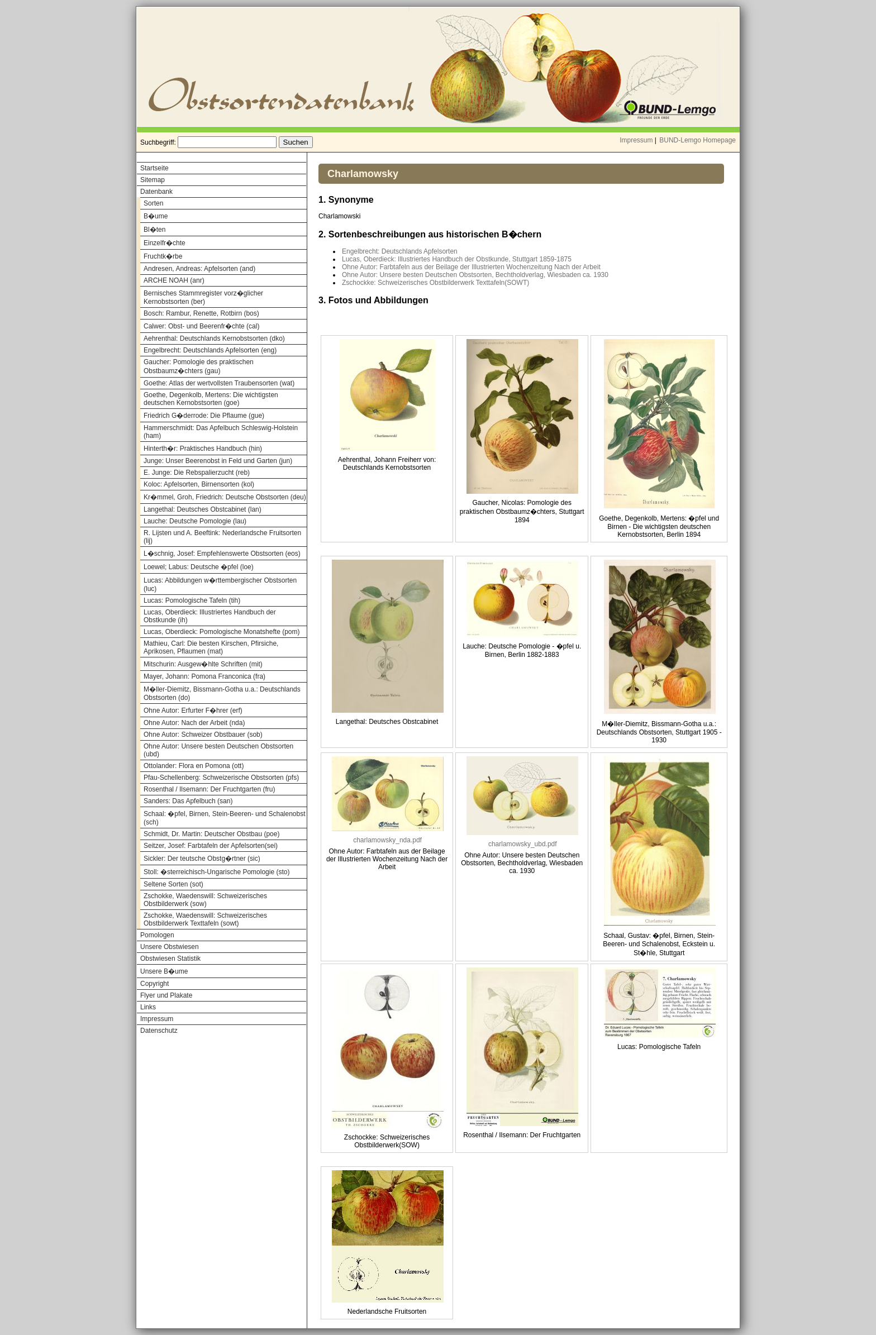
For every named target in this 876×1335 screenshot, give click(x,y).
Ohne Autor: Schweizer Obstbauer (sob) (203, 734)
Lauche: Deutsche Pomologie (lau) (195, 521)
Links (148, 1007)
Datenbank (156, 192)
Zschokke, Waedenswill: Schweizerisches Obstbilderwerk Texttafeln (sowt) (205, 919)
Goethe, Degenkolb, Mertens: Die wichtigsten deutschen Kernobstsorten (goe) (211, 399)
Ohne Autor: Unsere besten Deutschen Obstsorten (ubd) (218, 750)
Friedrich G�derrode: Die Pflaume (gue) (204, 415)
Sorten (153, 203)
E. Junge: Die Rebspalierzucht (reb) (197, 472)
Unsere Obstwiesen (169, 947)
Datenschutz (159, 1030)
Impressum (636, 140)
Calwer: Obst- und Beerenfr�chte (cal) (201, 326)
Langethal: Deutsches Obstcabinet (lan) (202, 509)
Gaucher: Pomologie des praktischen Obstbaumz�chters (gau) (199, 366)
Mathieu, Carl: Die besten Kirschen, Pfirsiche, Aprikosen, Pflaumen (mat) (211, 647)
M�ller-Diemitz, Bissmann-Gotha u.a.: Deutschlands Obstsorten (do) (222, 693)
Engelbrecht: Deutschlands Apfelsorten (400, 251)
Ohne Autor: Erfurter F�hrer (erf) (193, 710)
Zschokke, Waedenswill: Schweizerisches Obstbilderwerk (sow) (205, 900)
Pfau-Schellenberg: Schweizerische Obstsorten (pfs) (221, 777)
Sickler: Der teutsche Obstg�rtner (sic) (202, 858)
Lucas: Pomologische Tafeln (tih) (192, 600)
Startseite (154, 168)
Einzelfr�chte (164, 243)
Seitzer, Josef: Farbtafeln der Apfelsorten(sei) (211, 846)
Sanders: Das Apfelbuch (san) (188, 801)
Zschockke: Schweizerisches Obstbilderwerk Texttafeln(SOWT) (435, 283)
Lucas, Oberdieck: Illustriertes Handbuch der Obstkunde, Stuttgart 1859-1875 (457, 259)
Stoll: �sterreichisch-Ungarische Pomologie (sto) (216, 872)
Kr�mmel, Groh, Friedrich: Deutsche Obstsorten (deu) (225, 497)
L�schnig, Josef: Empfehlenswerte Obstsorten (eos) (222, 553)
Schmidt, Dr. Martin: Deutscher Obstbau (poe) (211, 834)
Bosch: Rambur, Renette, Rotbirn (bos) (201, 313)
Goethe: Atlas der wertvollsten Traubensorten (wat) (219, 383)
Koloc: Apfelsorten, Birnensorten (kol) (199, 484)
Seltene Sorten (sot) (173, 884)
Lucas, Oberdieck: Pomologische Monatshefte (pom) (221, 632)
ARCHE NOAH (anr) (174, 280)
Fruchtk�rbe (163, 256)
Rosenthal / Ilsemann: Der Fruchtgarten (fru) (209, 789)
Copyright (154, 984)
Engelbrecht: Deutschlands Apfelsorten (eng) (210, 350)
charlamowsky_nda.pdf (387, 840)
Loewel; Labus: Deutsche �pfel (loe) (199, 567)
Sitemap (152, 180)
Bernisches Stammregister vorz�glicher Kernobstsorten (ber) (203, 297)
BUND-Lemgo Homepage (697, 140)
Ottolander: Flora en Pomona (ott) (194, 766)
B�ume (156, 216)
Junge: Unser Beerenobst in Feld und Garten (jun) (218, 461)
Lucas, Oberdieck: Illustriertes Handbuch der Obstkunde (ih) (210, 616)
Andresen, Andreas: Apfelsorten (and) (199, 269)
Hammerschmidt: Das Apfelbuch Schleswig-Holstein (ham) (221, 432)
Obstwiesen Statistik (170, 958)
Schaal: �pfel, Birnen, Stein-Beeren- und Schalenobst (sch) (225, 818)
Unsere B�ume (164, 971)
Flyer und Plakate (166, 995)
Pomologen (157, 935)
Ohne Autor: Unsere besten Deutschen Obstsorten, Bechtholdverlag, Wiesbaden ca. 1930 (475, 275)
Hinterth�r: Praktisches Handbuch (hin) (203, 448)
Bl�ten (154, 229)
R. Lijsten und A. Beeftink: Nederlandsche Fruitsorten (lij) (222, 537)
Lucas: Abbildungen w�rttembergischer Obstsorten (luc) (220, 584)
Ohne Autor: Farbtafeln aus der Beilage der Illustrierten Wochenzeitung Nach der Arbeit (471, 267)
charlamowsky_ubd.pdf (522, 844)
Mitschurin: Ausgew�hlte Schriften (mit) (203, 664)
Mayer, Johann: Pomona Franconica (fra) (204, 676)
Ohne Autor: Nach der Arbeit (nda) (194, 723)
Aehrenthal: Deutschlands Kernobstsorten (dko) (214, 338)
